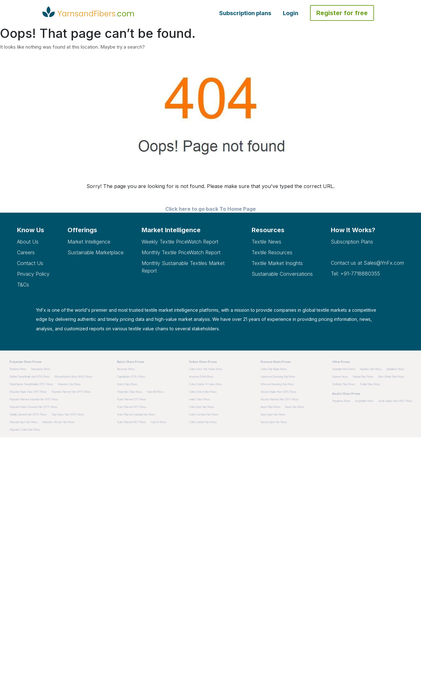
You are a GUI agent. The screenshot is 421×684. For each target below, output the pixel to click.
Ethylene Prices (17, 369)
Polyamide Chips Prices (129, 391)
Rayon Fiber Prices (270, 407)
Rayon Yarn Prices (294, 407)
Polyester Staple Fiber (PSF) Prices (28, 391)
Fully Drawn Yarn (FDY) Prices (67, 414)
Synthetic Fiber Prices (343, 384)
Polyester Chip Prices (69, 384)
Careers (26, 252)
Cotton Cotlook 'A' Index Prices (205, 384)
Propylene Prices (341, 401)
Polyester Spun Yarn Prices (23, 422)
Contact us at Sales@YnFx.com (367, 263)
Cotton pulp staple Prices (273, 369)
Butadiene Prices (395, 369)
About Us (27, 242)
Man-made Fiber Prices (391, 376)
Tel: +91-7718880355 (355, 273)
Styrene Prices (340, 376)
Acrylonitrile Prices (364, 401)
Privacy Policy (33, 274)
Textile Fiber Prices (370, 384)
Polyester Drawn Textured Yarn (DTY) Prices (33, 407)
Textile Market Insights (277, 263)
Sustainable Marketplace (95, 252)
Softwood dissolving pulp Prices (277, 384)
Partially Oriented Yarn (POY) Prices (28, 414)
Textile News (266, 242)
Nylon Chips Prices (127, 384)
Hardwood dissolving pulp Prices (277, 376)
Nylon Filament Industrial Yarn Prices (136, 414)
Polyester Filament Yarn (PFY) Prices (71, 391)
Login (290, 13)
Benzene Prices (126, 369)
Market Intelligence (88, 242)
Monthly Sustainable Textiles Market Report (183, 267)
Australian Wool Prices (343, 369)
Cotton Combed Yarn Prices (203, 414)
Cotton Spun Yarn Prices (201, 407)
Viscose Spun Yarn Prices (273, 422)
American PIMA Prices (201, 376)
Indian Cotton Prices (199, 399)
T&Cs (23, 284)
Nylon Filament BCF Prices (131, 422)
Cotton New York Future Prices (205, 369)
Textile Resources (272, 252)
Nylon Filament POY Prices (131, 407)
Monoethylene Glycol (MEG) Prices (73, 376)
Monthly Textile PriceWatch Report (181, 252)
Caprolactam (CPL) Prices (131, 376)
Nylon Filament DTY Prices (131, 399)
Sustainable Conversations (282, 274)
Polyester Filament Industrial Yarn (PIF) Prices (33, 399)
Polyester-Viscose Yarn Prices (58, 422)
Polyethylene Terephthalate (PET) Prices (31, 384)
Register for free (342, 13)
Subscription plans (245, 13)
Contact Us (30, 263)
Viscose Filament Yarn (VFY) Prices (279, 399)
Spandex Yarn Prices (371, 369)
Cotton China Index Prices (203, 391)
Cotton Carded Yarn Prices (203, 422)
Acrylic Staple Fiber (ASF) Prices (395, 401)
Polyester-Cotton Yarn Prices (24, 429)
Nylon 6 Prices (158, 422)
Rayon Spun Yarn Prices (272, 414)
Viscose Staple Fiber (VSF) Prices (278, 391)
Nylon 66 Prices (155, 391)
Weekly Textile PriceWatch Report (180, 242)
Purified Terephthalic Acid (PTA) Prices (29, 376)
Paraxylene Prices (40, 369)
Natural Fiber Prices (363, 376)
